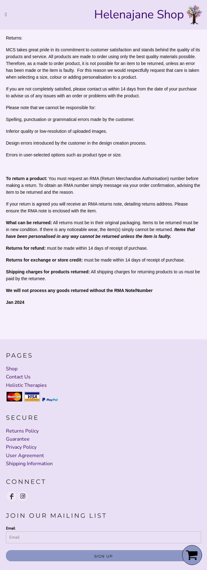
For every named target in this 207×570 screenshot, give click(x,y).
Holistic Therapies (26, 385)
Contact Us (18, 376)
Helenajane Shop (139, 14)
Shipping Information (29, 463)
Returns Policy (22, 431)
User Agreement (25, 455)
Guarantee (18, 439)
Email (10, 528)
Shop (11, 368)
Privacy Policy (21, 447)
